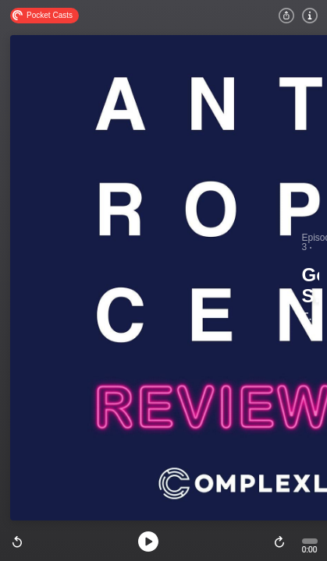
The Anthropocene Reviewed (310, 316)
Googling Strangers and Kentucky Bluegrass (310, 286)
